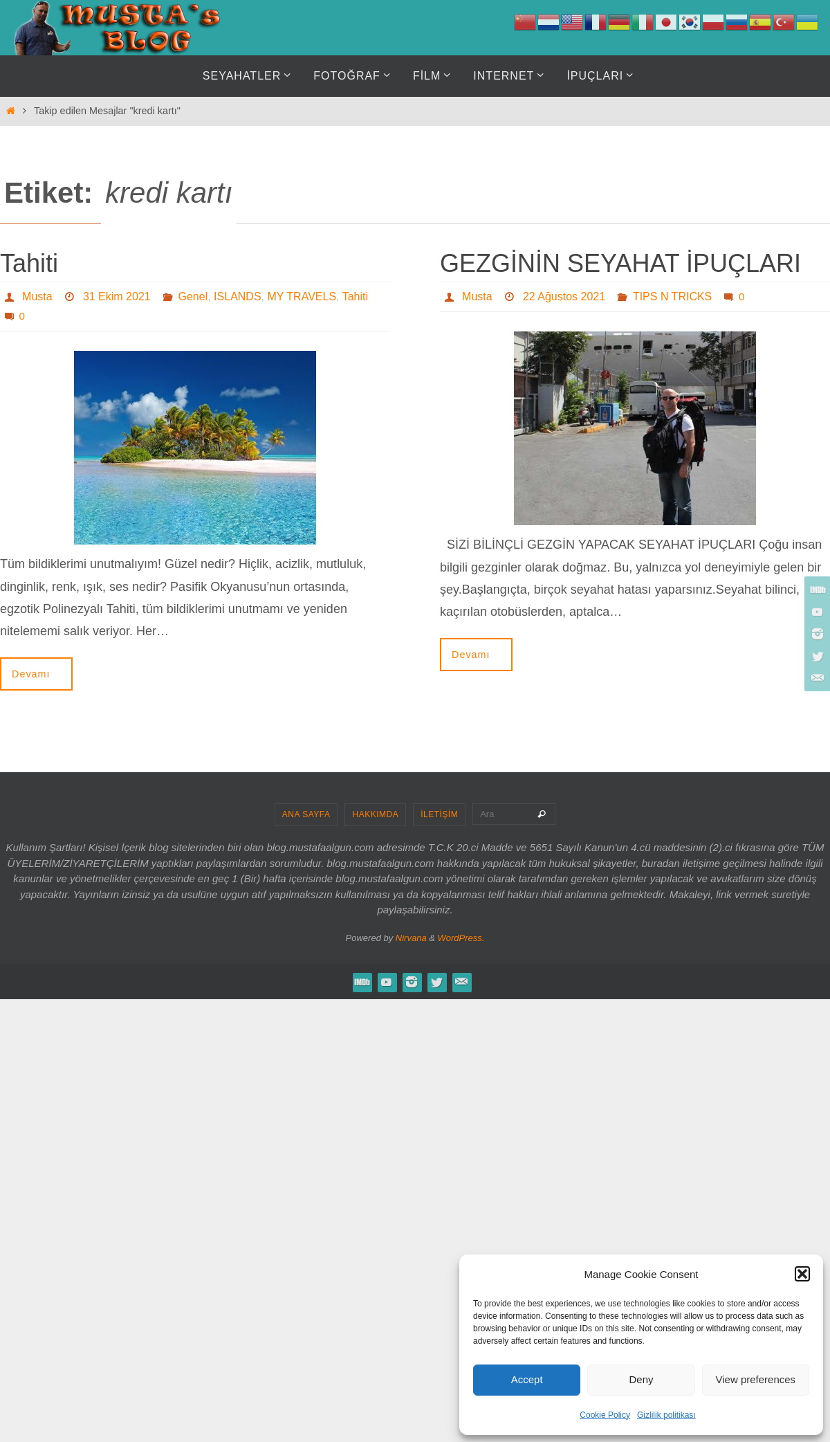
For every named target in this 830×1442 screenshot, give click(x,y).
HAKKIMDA (375, 814)
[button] (802, 1274)
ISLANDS (237, 296)
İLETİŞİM (439, 814)
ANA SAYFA (306, 814)
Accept (527, 1379)
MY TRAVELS (301, 296)
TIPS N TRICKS (672, 296)
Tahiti (29, 263)
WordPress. (461, 938)
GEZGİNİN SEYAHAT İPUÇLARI (620, 263)
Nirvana (411, 938)
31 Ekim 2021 (117, 296)
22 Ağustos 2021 (564, 296)
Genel (193, 296)
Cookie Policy (605, 1415)
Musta (37, 296)
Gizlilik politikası (666, 1415)
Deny (641, 1379)
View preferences (756, 1379)
